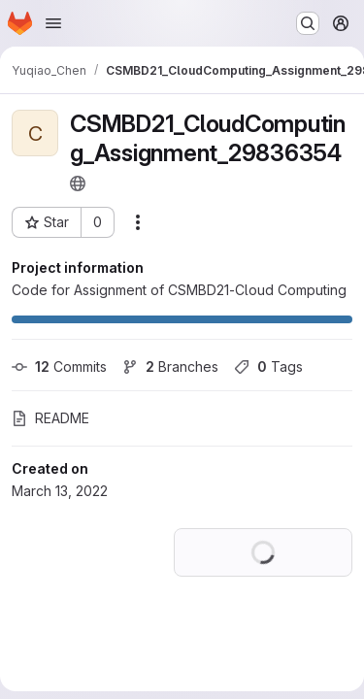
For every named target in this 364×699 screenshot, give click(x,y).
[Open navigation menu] (53, 23)
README (50, 418)
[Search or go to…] (307, 23)
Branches (170, 366)
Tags (268, 366)
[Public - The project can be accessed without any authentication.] (77, 183)
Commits (59, 366)
